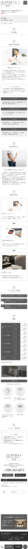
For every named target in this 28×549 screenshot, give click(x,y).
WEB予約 (7, 475)
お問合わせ (20, 475)
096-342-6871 (14, 469)
